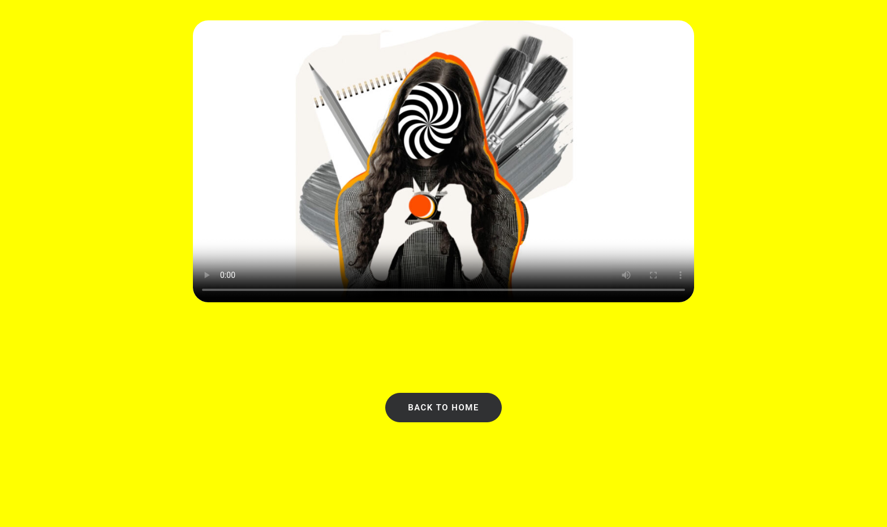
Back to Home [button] (443, 407)
